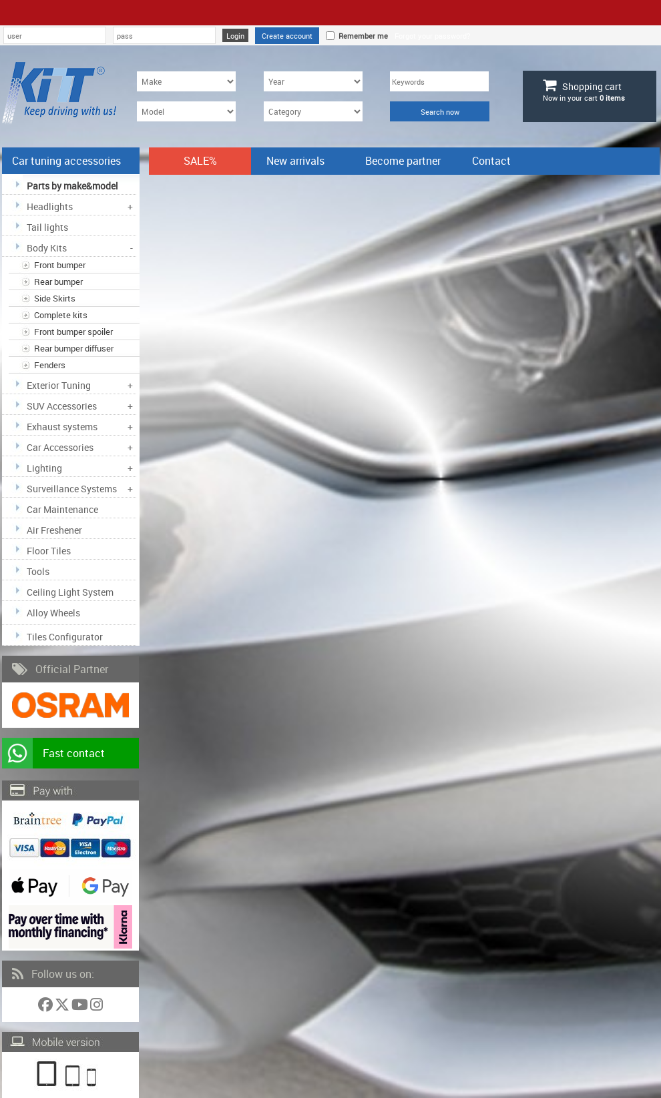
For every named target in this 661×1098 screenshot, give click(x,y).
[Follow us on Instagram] (96, 1007)
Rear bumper (58, 282)
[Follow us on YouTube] (80, 1007)
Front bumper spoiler (73, 332)
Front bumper (59, 265)
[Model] (186, 111)
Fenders (49, 365)
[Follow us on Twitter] (63, 1007)
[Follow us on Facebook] (46, 1007)
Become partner (403, 160)
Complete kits (60, 315)
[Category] (313, 111)
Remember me (361, 36)
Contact (491, 160)
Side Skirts (54, 298)
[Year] (313, 81)
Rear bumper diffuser (74, 348)
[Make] (186, 81)
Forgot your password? (432, 36)
